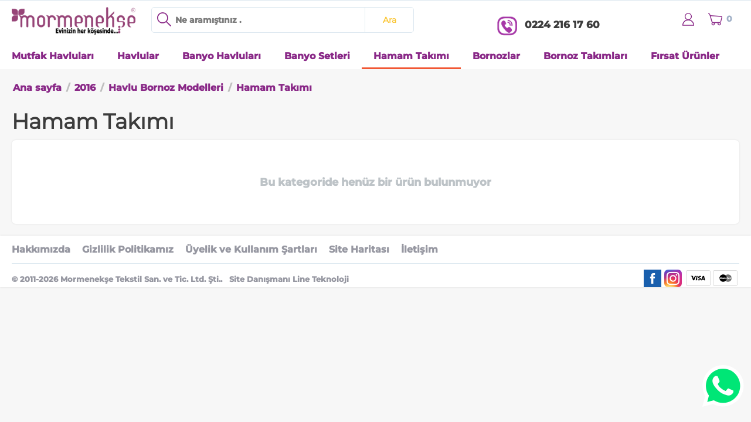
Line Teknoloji (321, 279)
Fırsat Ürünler (685, 56)
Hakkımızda (41, 249)
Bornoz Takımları (585, 56)
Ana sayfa (37, 87)
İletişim (419, 249)
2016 (85, 87)
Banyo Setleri (317, 56)
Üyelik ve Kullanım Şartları (251, 249)
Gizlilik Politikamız (128, 249)
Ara (389, 20)
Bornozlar (496, 56)
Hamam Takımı (411, 56)
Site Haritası (359, 249)
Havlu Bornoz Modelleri (165, 87)
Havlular (138, 56)
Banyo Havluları (221, 56)
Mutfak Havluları (53, 56)
